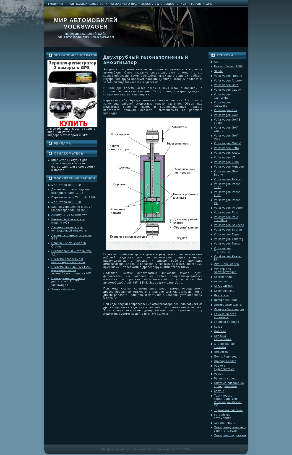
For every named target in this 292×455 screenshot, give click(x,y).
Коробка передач (226, 321)
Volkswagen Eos (225, 110)
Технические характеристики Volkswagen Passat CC (228, 400)
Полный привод (225, 356)
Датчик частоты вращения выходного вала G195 (70, 191)
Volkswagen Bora (226, 85)
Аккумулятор (223, 286)
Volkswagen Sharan (228, 229)
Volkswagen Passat (228, 179)
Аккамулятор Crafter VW (69, 214)
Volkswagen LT (224, 157)
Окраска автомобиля (223, 337)
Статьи (219, 391)
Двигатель (221, 295)
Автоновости (223, 281)
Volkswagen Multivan (229, 166)
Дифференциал (225, 300)
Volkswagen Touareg (228, 239)
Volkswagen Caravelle (222, 104)
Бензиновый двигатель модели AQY (68, 221)
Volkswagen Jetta (226, 148)
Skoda (218, 71)
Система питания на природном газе (229, 384)
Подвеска (221, 351)
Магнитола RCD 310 (66, 185)
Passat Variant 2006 (228, 66)
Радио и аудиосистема (224, 367)
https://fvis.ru (60, 160)
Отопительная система (224, 345)
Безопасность (224, 290)
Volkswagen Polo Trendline (226, 219)
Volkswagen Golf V (227, 143)
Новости (220, 331)
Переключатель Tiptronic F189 (73, 197)
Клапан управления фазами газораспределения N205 (71, 208)
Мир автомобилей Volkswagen (86, 23)
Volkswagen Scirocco (229, 225)
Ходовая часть (224, 422)
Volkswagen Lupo (226, 162)
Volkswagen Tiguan (227, 234)
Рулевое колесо (225, 378)
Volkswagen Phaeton (229, 207)
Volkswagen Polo (226, 212)
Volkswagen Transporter (222, 250)
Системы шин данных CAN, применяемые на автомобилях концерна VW (71, 270)
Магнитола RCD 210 (66, 202)
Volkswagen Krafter (228, 152)
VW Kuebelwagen (226, 264)
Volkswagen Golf (226, 115)
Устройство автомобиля (223, 416)
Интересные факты (228, 304)
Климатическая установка (225, 316)
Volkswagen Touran (228, 243)
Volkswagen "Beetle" (228, 75)
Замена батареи (63, 289)
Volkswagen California (222, 96)
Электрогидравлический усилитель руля (232, 429)
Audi (217, 61)
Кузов (218, 326)
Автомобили (223, 277)
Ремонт (219, 373)
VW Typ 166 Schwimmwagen (225, 270)
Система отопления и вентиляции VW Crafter (68, 261)
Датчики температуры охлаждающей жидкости (69, 229)
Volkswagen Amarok (228, 80)
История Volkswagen (229, 309)
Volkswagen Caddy (227, 89)
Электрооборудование (230, 435)
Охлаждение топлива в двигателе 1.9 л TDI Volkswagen (68, 282)
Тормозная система (228, 410)
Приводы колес (225, 361)
